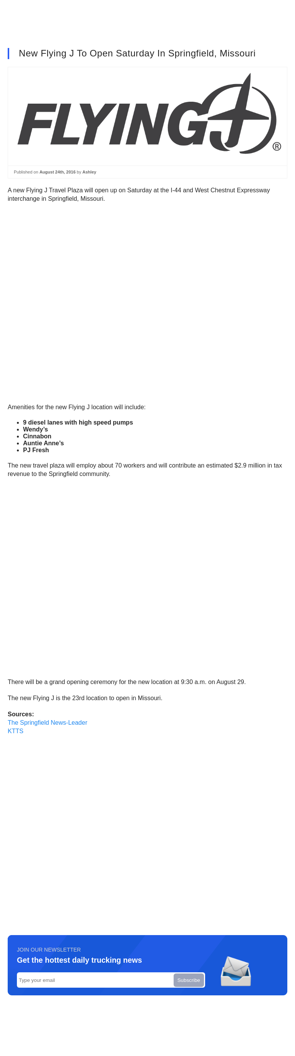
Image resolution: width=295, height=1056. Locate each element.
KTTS (15, 731)
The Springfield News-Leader (47, 722)
